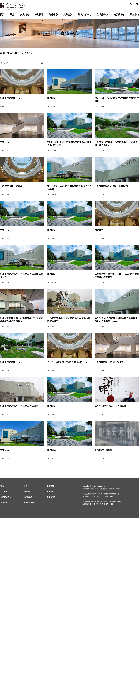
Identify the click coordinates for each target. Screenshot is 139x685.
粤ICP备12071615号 (98, 486)
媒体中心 (53, 14)
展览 (12, 14)
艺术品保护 (102, 14)
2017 (29, 52)
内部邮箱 (27, 502)
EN (137, 4)
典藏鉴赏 (67, 14)
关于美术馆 (119, 14)
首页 (2, 14)
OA (32, 502)
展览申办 (134, 14)
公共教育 (39, 14)
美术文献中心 (84, 14)
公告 (21, 52)
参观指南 (24, 14)
